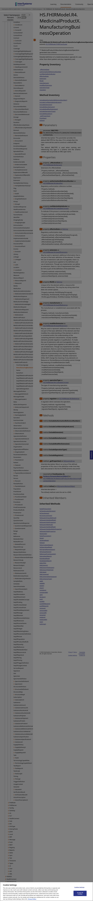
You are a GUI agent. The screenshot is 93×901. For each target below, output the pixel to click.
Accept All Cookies (80, 894)
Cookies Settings (79, 888)
